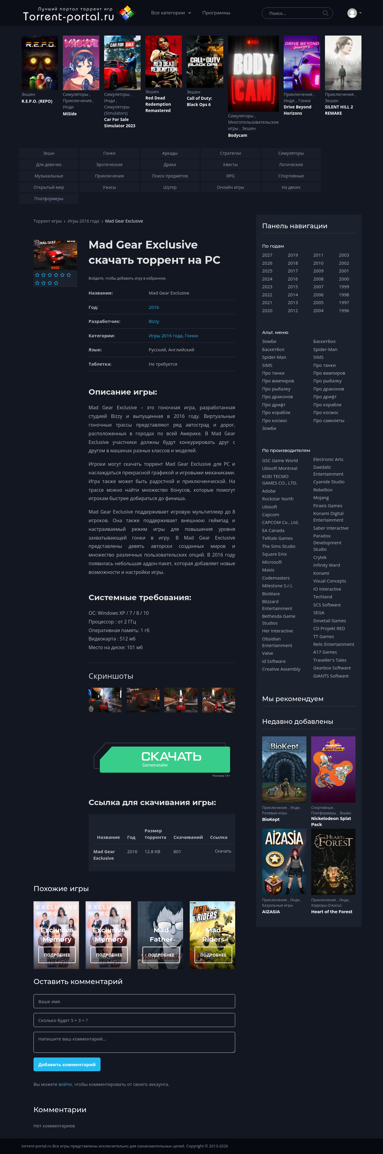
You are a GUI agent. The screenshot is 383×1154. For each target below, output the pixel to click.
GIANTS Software (331, 676)
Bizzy (154, 321)
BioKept (271, 819)
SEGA (318, 612)
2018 (293, 263)
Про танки (273, 373)
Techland (322, 597)
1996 (344, 310)
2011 (318, 255)
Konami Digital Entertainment (328, 516)
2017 (293, 271)
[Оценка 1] (37, 275)
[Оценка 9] (49, 283)
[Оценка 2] (43, 275)
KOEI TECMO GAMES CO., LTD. (279, 479)
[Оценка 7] (37, 283)
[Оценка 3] (49, 275)
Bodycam (237, 135)
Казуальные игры (277, 905)
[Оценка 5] (62, 275)
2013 (293, 302)
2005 (318, 302)
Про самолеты (328, 420)
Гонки (304, 100)
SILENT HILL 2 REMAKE (339, 110)
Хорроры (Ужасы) (326, 905)
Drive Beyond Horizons (297, 110)
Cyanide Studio (328, 482)
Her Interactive (277, 631)
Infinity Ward (326, 565)
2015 (293, 286)
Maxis (268, 570)
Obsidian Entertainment (277, 642)
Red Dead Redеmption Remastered (158, 104)
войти (65, 1084)
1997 (344, 302)
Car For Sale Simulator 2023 (119, 122)
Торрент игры (48, 221)
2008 (318, 279)
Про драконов (277, 396)
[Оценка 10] (56, 283)
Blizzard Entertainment (277, 604)
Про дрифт (273, 404)
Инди (68, 107)
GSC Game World (280, 460)
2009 (318, 271)
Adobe (269, 491)
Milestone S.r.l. (277, 586)
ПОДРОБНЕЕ (57, 955)
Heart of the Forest (331, 911)
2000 (344, 279)
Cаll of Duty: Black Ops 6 (199, 101)
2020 (267, 310)
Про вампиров (278, 381)
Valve (267, 653)
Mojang (321, 497)
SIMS (267, 365)
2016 (154, 307)
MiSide (70, 114)
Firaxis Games (327, 505)
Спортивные (322, 807)
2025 (267, 271)
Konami (321, 573)
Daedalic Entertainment (328, 470)
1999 (344, 286)
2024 (267, 279)
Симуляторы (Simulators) (117, 110)
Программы (216, 13)
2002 (344, 263)
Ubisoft (269, 507)
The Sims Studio (278, 546)
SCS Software (327, 605)
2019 (293, 255)
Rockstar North (278, 499)
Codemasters (276, 578)
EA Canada (273, 530)
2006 (318, 295)
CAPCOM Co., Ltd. (280, 522)
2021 (267, 302)
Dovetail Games (329, 620)
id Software (274, 661)
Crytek (320, 557)
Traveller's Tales (329, 660)
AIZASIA (271, 911)
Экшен (28, 94)
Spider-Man (274, 357)
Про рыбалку (276, 389)
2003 (344, 255)
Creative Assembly (281, 669)
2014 (293, 295)
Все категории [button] (168, 13)
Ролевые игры (274, 813)
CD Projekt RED (329, 628)
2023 (267, 286)
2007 (318, 286)
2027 (267, 255)
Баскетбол (273, 349)
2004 (318, 310)
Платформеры (324, 813)
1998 (344, 295)
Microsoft (272, 562)
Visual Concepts (329, 581)
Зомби (269, 341)
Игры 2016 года (83, 221)
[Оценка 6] (68, 275)
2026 (267, 263)
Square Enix (274, 554)
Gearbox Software (332, 668)
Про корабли (276, 412)
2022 (267, 295)
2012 (293, 310)
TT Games (323, 636)
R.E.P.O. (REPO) (37, 101)
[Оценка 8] (43, 283)
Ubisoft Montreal (279, 468)
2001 (344, 271)
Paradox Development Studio (327, 542)
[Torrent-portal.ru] (79, 13)
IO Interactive (327, 589)
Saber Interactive (331, 528)
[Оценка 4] (56, 275)
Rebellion (323, 490)
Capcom (270, 514)
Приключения (78, 100)
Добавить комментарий (67, 1064)
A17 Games (325, 652)
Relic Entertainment (333, 644)
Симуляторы (76, 94)
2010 (318, 263)
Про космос (274, 420)
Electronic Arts (328, 459)
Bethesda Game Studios (278, 619)
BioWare (271, 594)
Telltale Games (277, 538)
